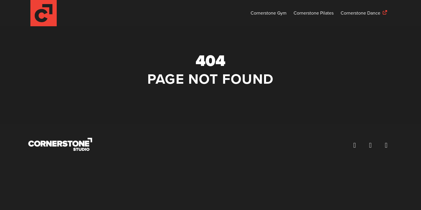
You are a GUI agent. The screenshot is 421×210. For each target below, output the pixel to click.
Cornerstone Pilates (314, 13)
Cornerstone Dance (360, 13)
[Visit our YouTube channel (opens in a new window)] (386, 145)
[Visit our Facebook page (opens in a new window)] (354, 145)
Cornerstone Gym (269, 13)
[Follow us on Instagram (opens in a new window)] (370, 145)
